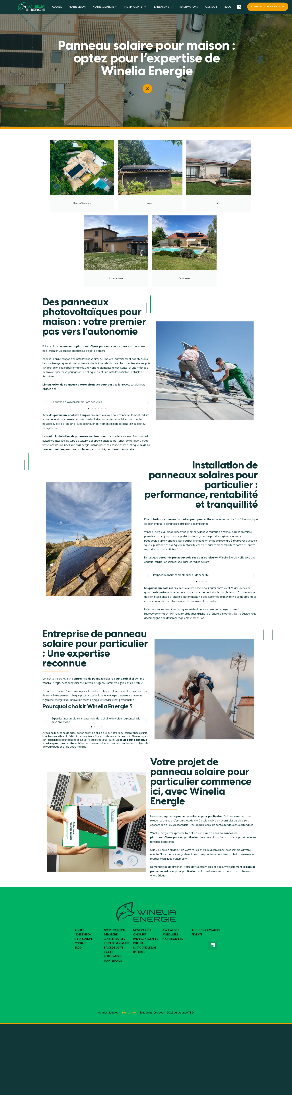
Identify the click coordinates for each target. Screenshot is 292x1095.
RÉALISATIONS (162, 7)
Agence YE (184, 1013)
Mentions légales (108, 1013)
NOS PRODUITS (134, 7)
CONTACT (211, 6)
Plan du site (129, 1013)
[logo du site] (31, 6)
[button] (88, 408)
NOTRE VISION (77, 6)
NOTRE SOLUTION (105, 7)
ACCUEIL (57, 6)
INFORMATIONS (189, 6)
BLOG (228, 6)
